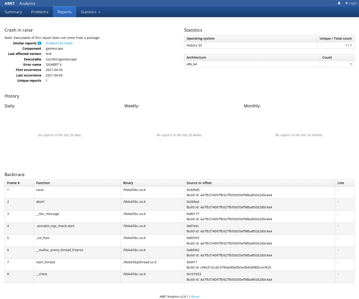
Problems (39, 11)
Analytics (20, 3)
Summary (13, 11)
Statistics (91, 11)
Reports (64, 11)
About (195, 296)
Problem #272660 (59, 43)
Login (351, 3)
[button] (39, 43)
